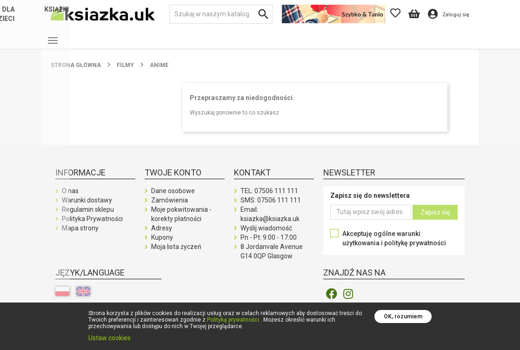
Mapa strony (80, 235)
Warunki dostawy (87, 207)
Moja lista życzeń (176, 254)
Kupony (162, 245)
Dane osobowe (173, 198)
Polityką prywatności (233, 319)
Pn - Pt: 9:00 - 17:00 (268, 245)
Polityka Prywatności (92, 226)
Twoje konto (173, 180)
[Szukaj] (221, 14)
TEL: (269, 198)
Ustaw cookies (109, 338)
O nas (70, 198)
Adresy (161, 235)
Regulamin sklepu (88, 217)
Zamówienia (169, 207)
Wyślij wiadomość (266, 235)
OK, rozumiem (403, 316)
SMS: (270, 207)
